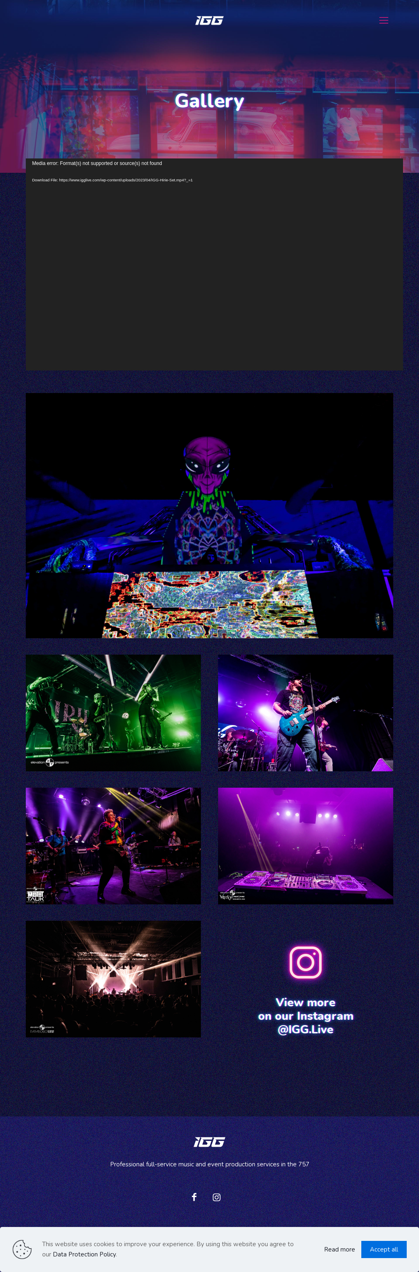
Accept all (384, 1249)
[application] (214, 264)
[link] (209, 515)
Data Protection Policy (84, 1254)
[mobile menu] (384, 20)
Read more (339, 1249)
